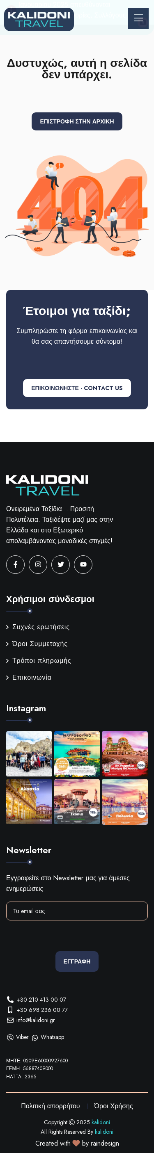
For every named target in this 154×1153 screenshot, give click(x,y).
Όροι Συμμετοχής (37, 643)
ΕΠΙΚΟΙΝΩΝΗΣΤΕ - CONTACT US (76, 388)
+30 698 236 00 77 (42, 1010)
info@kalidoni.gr (35, 1020)
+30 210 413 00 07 (41, 999)
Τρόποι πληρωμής (38, 660)
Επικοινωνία (29, 677)
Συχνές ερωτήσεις (38, 627)
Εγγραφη (77, 961)
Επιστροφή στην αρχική (77, 121)
